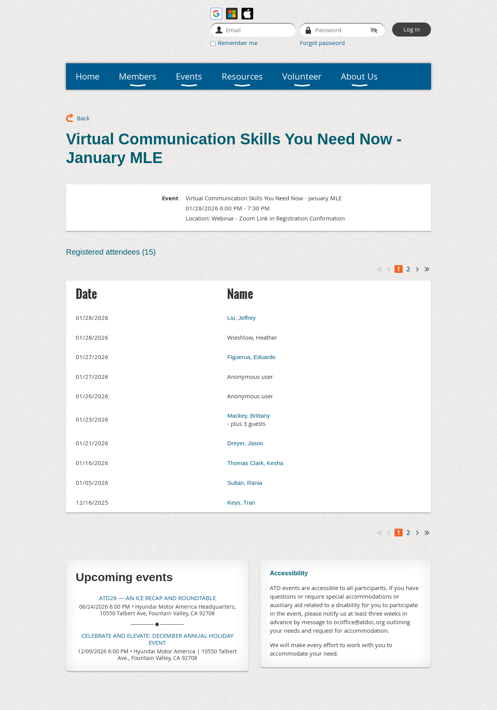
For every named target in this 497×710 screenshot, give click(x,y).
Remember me (237, 43)
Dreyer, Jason (245, 443)
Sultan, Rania (244, 482)
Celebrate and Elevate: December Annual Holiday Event (157, 639)
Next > (418, 269)
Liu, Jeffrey (241, 317)
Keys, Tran (241, 502)
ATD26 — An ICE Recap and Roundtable (157, 598)
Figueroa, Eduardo (251, 357)
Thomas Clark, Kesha (255, 463)
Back (83, 118)
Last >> (427, 269)
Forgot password (322, 43)
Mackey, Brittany (248, 415)
